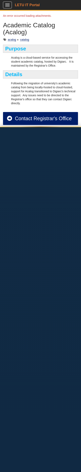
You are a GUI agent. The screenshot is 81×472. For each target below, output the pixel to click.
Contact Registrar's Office (39, 118)
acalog (12, 39)
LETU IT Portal (27, 5)
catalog (24, 39)
